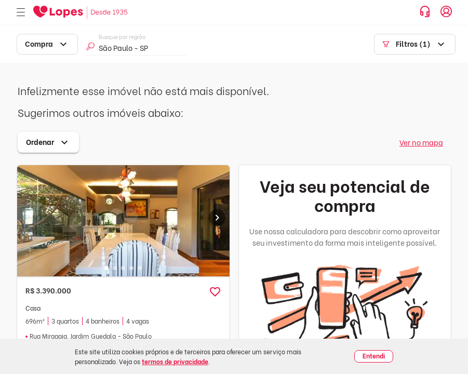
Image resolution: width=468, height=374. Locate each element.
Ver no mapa (421, 142)
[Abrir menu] (21, 12)
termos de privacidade (175, 361)
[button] (215, 292)
